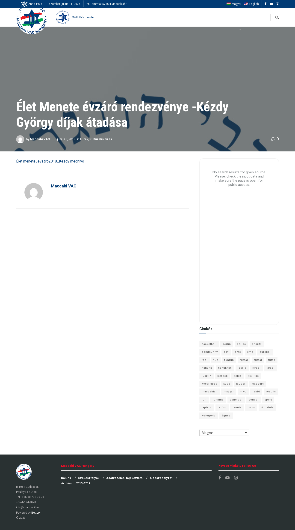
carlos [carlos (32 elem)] (241, 344)
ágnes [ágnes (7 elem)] (226, 415)
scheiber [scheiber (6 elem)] (236, 399)
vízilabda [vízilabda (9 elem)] (267, 407)
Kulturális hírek (101, 139)
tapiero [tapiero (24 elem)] (207, 407)
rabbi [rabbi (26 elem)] (256, 391)
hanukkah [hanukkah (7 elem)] (225, 367)
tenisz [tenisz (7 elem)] (222, 407)
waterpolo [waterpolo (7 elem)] (209, 415)
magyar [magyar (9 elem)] (229, 391)
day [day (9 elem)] (226, 351)
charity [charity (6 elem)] (257, 344)
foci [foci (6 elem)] (204, 359)
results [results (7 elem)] (271, 391)
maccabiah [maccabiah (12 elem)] (210, 391)
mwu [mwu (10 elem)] (243, 391)
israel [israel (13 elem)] (256, 367)
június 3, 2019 (66, 139)
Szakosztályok (88, 478)
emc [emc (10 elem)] (238, 351)
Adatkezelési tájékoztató (124, 478)
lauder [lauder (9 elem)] (240, 383)
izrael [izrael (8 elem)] (270, 367)
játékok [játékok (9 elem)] (222, 375)
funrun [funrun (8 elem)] (229, 359)
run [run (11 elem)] (204, 399)
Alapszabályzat (161, 478)
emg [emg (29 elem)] (250, 351)
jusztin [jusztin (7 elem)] (206, 375)
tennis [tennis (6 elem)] (237, 407)
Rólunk (66, 478)
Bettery (36, 512)
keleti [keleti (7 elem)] (238, 375)
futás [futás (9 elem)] (271, 359)
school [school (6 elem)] (254, 399)
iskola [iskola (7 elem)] (242, 367)
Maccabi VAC (40, 139)
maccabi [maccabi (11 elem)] (257, 383)
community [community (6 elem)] (210, 351)
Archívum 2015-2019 (75, 483)
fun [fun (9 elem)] (215, 359)
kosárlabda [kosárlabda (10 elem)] (209, 383)
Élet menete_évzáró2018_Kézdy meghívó (50, 161)
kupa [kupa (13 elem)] (226, 383)
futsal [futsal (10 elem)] (258, 359)
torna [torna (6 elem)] (251, 407)
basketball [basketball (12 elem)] (209, 344)
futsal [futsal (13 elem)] (244, 359)
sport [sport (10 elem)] (268, 399)
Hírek (84, 139)
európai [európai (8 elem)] (265, 351)
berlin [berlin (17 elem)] (226, 344)
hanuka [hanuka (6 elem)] (207, 367)
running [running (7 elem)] (218, 399)
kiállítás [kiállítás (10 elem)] (253, 375)
